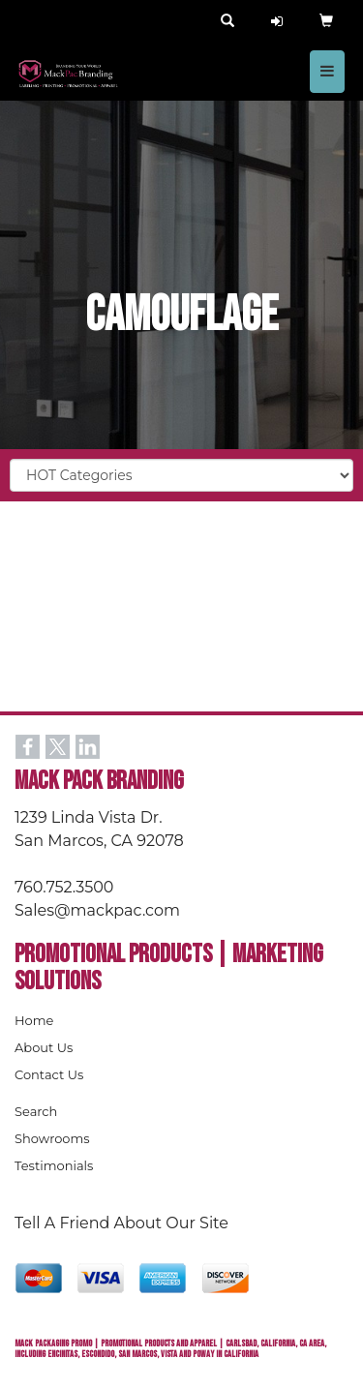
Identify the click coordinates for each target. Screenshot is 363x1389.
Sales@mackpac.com (97, 910)
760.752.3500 (64, 887)
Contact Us (49, 1074)
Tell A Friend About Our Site (121, 1223)
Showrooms (52, 1138)
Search (36, 1111)
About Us (44, 1047)
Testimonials (54, 1165)
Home (34, 1020)
